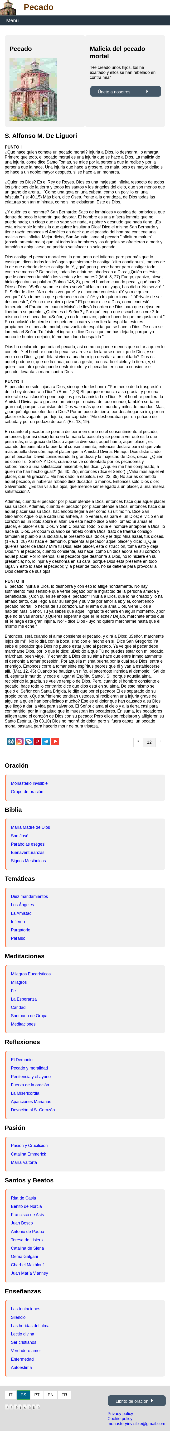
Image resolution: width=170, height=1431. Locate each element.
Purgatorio (20, 930)
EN (50, 1394)
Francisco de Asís (27, 1214)
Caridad (18, 1007)
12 (149, 742)
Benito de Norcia (26, 1206)
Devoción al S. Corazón (33, 1110)
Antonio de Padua (27, 1231)
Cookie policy (119, 1418)
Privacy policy (120, 1413)
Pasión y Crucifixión (29, 1145)
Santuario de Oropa (29, 1015)
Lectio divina (22, 1334)
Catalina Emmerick (28, 1154)
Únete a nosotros (114, 92)
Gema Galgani (24, 1256)
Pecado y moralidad (29, 1068)
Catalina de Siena (27, 1248)
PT (36, 1394)
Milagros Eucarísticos (31, 974)
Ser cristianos (23, 1342)
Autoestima (21, 1367)
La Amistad (21, 913)
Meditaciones (23, 1024)
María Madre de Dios (30, 827)
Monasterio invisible (29, 783)
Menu (12, 20)
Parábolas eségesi (28, 844)
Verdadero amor (26, 1350)
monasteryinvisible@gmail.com (136, 1423)
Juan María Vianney (29, 1273)
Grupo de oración (27, 791)
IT (11, 1394)
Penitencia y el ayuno (31, 1076)
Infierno (18, 921)
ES (23, 1394)
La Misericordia (25, 1093)
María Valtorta (24, 1162)
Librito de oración (132, 1401)
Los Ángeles (22, 904)
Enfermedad (22, 1359)
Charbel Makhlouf (27, 1264)
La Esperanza (24, 999)
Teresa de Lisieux (27, 1240)
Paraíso (18, 938)
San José (19, 836)
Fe (13, 990)
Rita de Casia (23, 1198)
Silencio (18, 1317)
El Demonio (22, 1059)
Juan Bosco (22, 1223)
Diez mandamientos (29, 896)
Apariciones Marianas (31, 1101)
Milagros (19, 982)
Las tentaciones (25, 1308)
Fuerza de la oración (30, 1085)
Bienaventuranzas (27, 852)
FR (64, 1394)
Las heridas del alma (30, 1325)
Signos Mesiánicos (28, 860)
